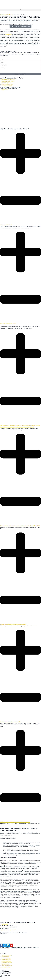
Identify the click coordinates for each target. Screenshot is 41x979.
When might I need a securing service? (8, 323)
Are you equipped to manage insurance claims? (10, 721)
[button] (20, 10)
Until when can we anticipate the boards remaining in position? (13, 624)
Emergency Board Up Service (8, 14)
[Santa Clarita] (20, 915)
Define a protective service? (6, 224)
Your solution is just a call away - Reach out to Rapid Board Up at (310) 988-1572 (13, 933)
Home (1, 14)
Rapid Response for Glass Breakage (10, 87)
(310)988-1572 (5, 972)
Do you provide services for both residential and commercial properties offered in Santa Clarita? (20, 525)
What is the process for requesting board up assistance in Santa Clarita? (15, 822)
